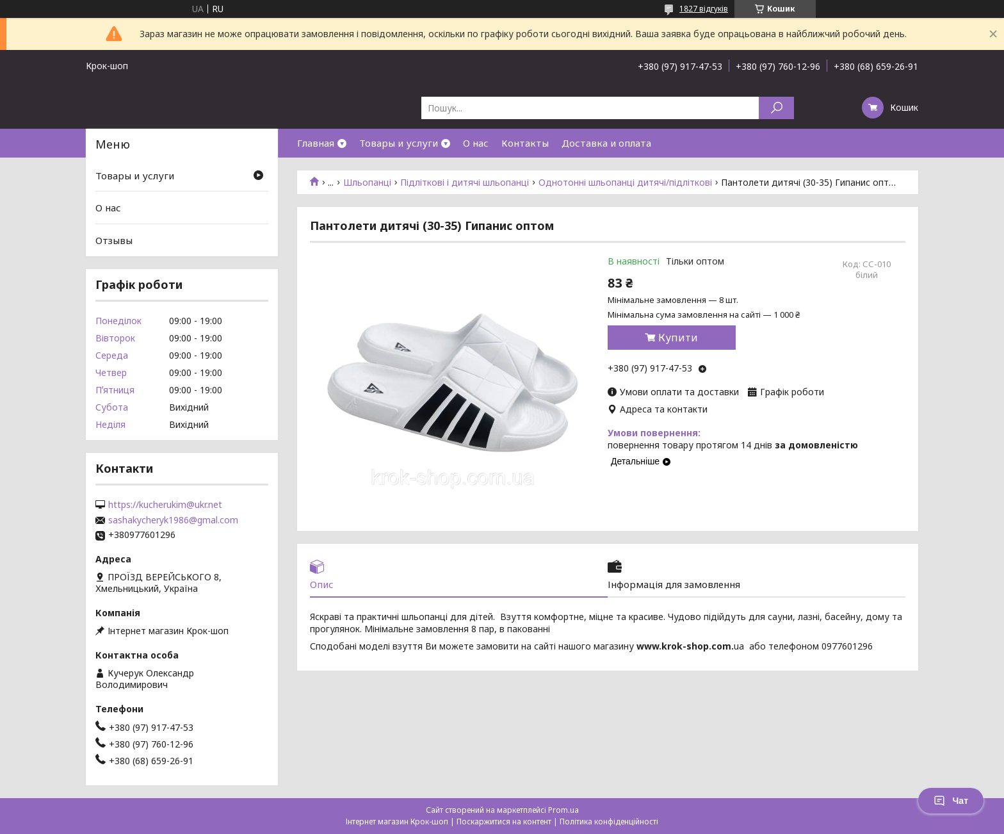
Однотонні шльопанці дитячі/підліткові (625, 182)
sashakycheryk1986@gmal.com (173, 520)
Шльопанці (367, 182)
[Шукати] (776, 108)
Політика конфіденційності (609, 821)
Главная (315, 142)
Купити (678, 338)
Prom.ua (563, 810)
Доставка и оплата (606, 142)
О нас (476, 142)
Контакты (525, 142)
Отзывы (114, 240)
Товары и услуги (398, 142)
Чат (951, 800)
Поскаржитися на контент (504, 821)
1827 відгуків (703, 8)
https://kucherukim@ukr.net (165, 505)
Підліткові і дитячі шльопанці (464, 182)
